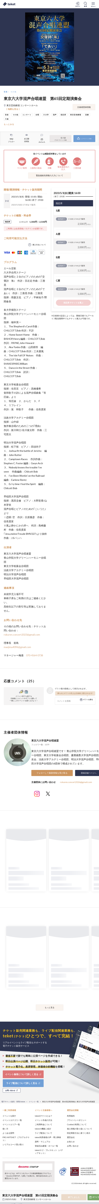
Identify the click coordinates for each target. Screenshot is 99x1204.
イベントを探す (9, 1116)
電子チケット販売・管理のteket (13, 1102)
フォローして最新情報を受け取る (52, 773)
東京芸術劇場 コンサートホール (37, 1199)
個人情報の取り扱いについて (79, 1129)
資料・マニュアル (42, 1141)
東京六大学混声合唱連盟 (45, 740)
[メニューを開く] (93, 4)
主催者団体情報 (84, 107)
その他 (13, 92)
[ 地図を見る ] (13, 109)
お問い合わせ (73, 1146)
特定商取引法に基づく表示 (78, 1133)
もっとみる (9, 124)
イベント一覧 (34, 1102)
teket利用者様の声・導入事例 (48, 1137)
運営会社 (71, 1137)
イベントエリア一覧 (11, 1124)
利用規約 (71, 1116)
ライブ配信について (43, 1133)
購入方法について (39, 245)
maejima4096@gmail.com (17, 647)
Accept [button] (89, 1188)
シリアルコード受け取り (13, 1144)
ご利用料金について (43, 1124)
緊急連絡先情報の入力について (49, 175)
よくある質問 (8, 1133)
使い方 (5, 1129)
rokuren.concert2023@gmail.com (22, 634)
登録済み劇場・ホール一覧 (46, 1146)
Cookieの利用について (77, 1124)
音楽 (6, 92)
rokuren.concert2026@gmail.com (76, 782)
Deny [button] (75, 1189)
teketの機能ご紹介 (43, 1129)
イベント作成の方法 (43, 1120)
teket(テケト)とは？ (43, 1116)
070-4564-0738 (34, 655)
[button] (3, 1193)
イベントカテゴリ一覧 (12, 1120)
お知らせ (71, 1141)
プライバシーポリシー (76, 1120)
